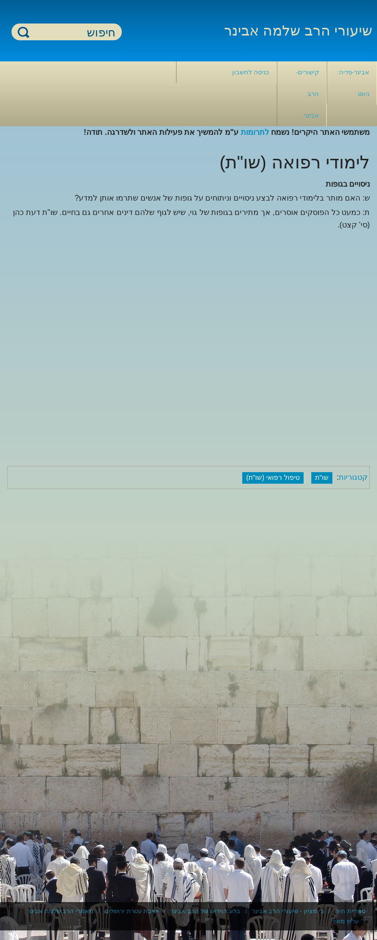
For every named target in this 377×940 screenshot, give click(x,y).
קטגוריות (353, 477)
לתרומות (255, 132)
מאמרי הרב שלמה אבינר (60, 911)
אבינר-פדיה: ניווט (353, 83)
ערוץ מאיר (345, 921)
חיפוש (23, 32)
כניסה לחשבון (250, 72)
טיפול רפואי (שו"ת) (273, 477)
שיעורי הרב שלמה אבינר (298, 30)
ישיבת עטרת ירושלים (132, 911)
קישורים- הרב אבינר (307, 94)
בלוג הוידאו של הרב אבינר (205, 911)
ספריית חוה (350, 911)
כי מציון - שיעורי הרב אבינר (288, 911)
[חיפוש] (72, 32)
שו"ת (322, 477)
